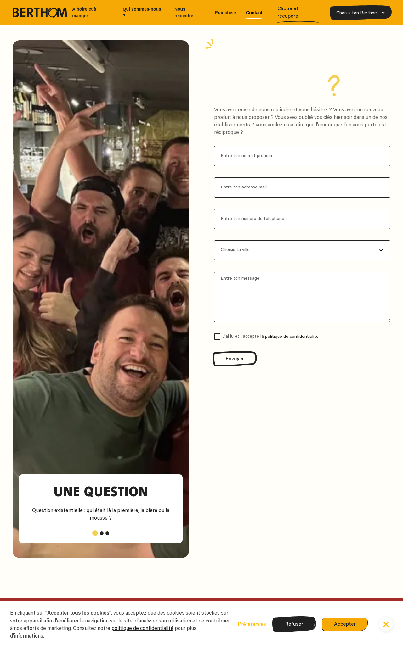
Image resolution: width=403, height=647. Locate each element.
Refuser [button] (294, 624)
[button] (360, 12)
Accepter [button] (345, 624)
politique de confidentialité (292, 337)
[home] (40, 13)
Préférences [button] (252, 624)
